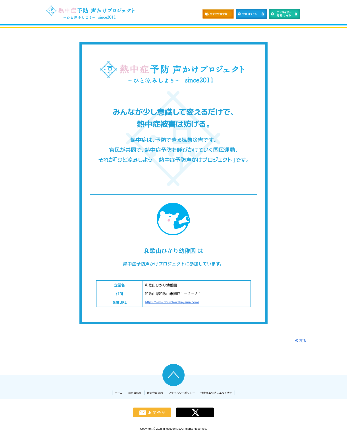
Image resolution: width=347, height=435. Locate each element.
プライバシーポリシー (181, 392)
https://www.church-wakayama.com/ (172, 302)
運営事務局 (134, 392)
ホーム (119, 392)
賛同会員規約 (155, 392)
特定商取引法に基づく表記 (216, 392)
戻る (300, 340)
